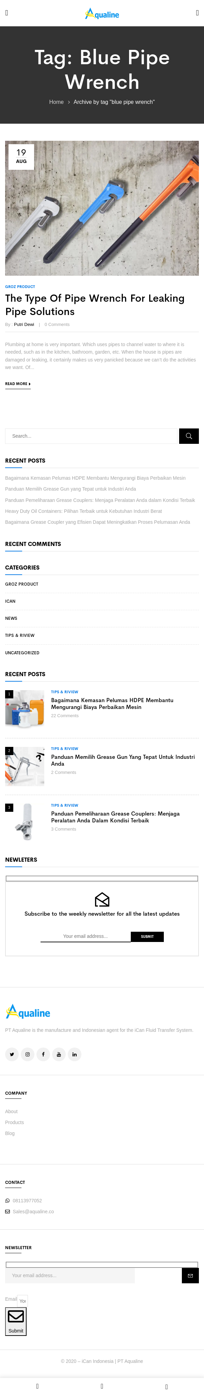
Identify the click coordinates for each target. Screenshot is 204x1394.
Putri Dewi (24, 324)
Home (56, 102)
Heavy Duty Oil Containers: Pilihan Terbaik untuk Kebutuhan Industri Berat (83, 511)
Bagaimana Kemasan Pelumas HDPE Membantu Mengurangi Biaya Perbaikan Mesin (95, 478)
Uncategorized (22, 653)
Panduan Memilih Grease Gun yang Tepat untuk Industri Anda (70, 489)
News (11, 618)
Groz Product (21, 584)
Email (11, 1299)
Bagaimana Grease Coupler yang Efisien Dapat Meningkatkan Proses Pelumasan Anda (97, 522)
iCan (10, 601)
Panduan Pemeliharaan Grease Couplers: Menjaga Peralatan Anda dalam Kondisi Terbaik (100, 500)
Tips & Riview (19, 635)
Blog (10, 1133)
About (11, 1111)
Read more (16, 383)
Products (14, 1122)
